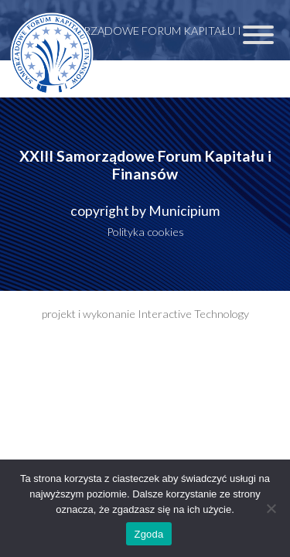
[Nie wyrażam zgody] (270, 508)
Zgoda (148, 534)
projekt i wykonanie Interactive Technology (145, 313)
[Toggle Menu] (258, 35)
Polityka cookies (145, 231)
